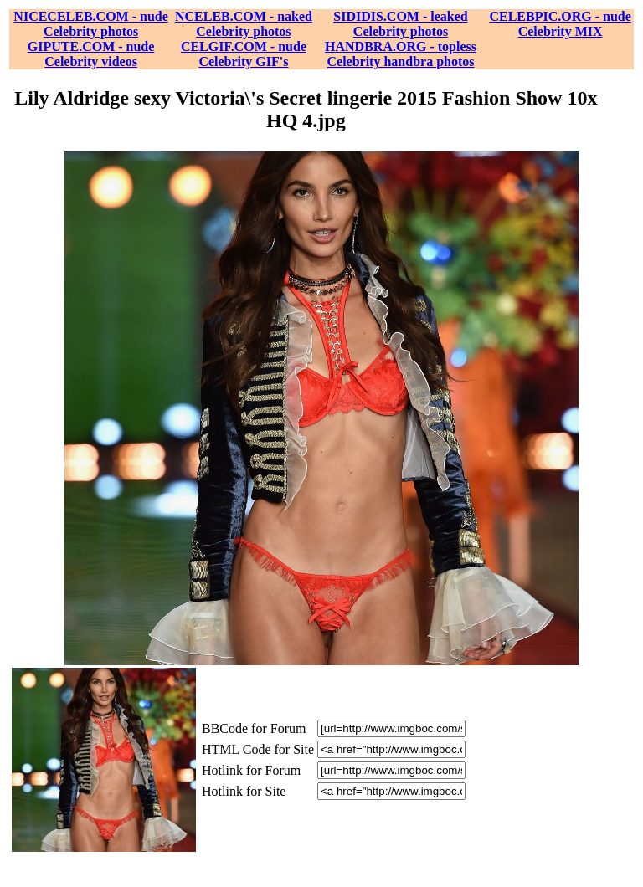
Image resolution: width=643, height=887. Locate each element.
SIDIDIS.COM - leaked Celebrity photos (400, 23)
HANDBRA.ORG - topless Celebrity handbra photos (400, 54)
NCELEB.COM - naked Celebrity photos (243, 23)
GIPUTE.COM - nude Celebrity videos (91, 54)
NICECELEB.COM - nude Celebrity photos (90, 23)
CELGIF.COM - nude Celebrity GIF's (243, 54)
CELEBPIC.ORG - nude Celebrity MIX (559, 23)
